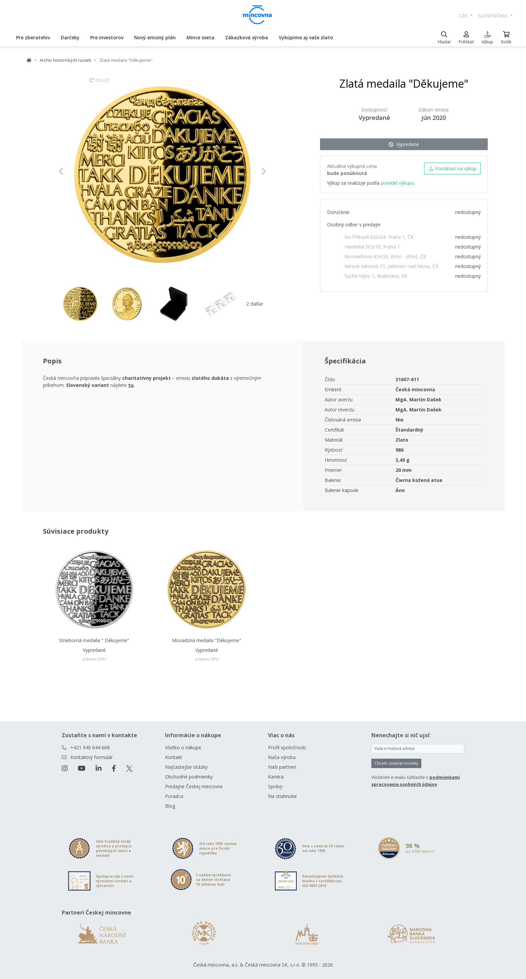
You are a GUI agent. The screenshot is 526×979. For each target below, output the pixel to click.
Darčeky (70, 37)
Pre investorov (106, 37)
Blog (170, 806)
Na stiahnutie (282, 796)
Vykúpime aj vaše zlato (306, 37)
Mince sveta (200, 37)
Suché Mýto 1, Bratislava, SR (376, 276)
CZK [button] (464, 15)
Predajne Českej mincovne (194, 786)
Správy (275, 786)
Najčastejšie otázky (186, 767)
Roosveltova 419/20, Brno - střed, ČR (385, 256)
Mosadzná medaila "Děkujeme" (206, 640)
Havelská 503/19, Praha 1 (372, 246)
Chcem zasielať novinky (396, 763)
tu (131, 385)
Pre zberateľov (33, 37)
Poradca (174, 796)
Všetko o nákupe (183, 747)
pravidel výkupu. (398, 183)
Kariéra (275, 776)
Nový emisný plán (155, 37)
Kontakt (173, 757)
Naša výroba (282, 757)
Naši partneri (282, 767)
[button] (74, 171)
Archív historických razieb (65, 60)
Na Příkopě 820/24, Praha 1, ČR (379, 237)
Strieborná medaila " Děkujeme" (94, 640)
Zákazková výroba (246, 37)
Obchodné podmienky (189, 776)
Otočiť (99, 83)
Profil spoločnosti (287, 747)
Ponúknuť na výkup (452, 168)
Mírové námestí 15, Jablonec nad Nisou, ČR (391, 266)
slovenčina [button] (493, 15)
